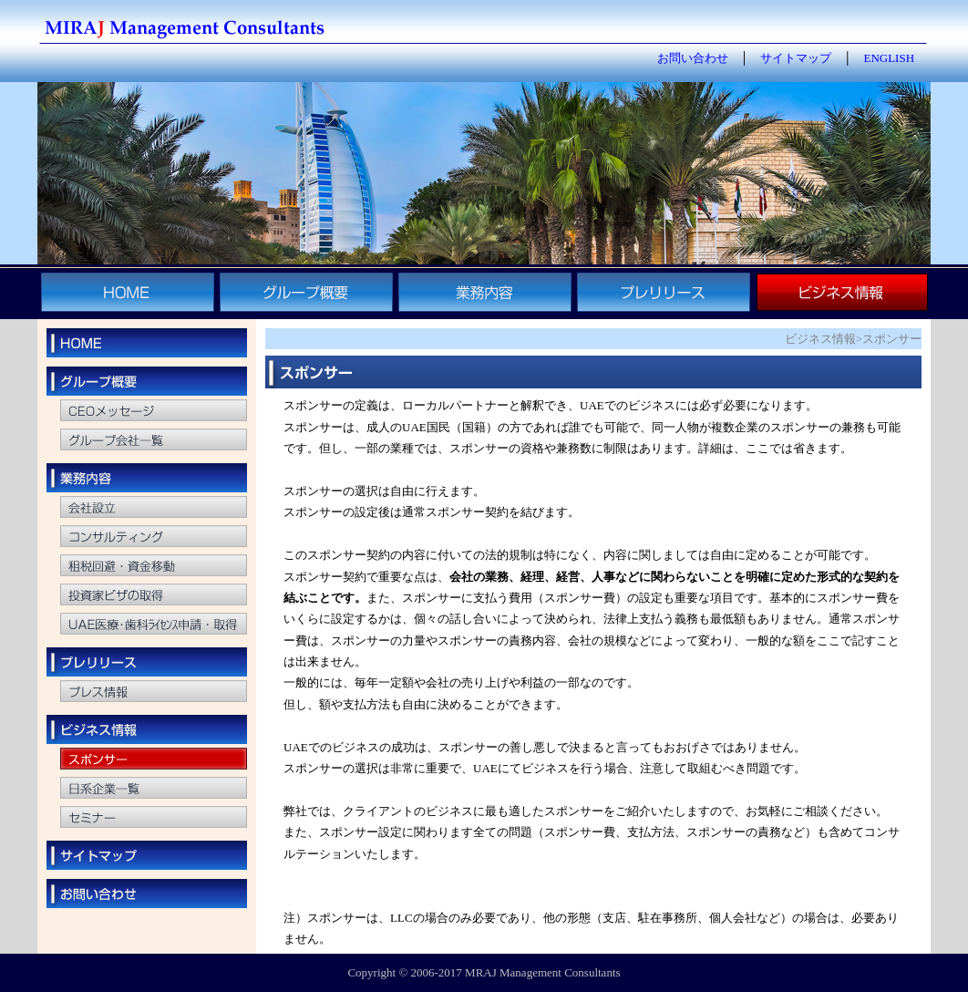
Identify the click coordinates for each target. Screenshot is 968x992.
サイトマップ (795, 58)
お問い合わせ (692, 58)
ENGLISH (888, 58)
